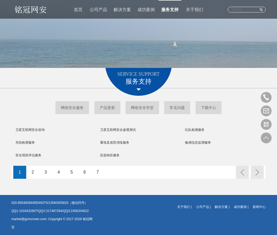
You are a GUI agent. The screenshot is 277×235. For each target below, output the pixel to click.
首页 (78, 9)
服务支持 (170, 9)
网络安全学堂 (142, 107)
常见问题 (177, 107)
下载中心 (208, 107)
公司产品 (98, 9)
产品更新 (107, 107)
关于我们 (194, 9)
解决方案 (122, 9)
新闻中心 (259, 207)
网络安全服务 (72, 107)
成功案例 (146, 9)
